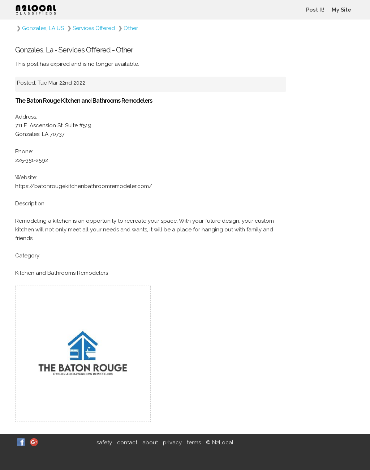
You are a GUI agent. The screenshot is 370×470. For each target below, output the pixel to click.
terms (194, 442)
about (150, 442)
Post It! (315, 10)
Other (131, 28)
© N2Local (219, 442)
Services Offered (94, 28)
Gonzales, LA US (43, 28)
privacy (172, 442)
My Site (341, 10)
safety (104, 442)
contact (127, 442)
